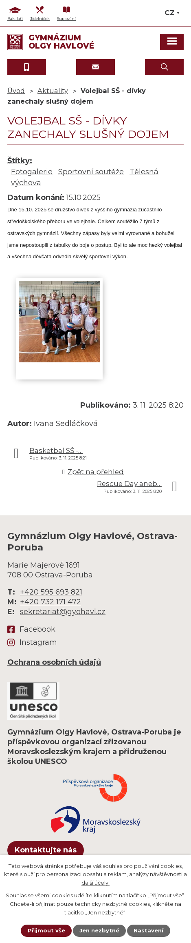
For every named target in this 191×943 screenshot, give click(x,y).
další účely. (95, 883)
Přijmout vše (46, 930)
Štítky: (19, 160)
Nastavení (148, 930)
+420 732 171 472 (50, 601)
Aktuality (52, 91)
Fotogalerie (32, 171)
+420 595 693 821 (51, 592)
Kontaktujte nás (46, 849)
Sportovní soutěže (91, 171)
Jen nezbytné (99, 930)
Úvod (16, 91)
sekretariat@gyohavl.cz (62, 611)
